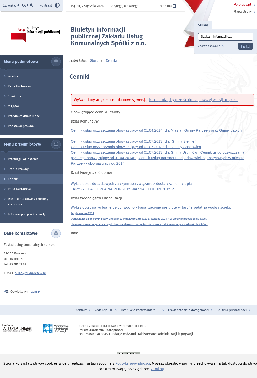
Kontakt (81, 310)
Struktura (15, 96)
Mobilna (168, 6)
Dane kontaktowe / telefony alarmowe (28, 202)
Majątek (13, 106)
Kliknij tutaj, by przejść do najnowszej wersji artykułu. (193, 99)
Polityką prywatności (132, 363)
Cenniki (13, 179)
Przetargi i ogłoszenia (23, 159)
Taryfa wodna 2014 (82, 213)
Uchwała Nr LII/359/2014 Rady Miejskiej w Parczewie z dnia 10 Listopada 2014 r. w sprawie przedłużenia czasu (139, 218)
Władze (13, 76)
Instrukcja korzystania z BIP (140, 310)
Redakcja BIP (103, 310)
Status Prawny (18, 169)
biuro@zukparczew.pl (30, 273)
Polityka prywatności (232, 310)
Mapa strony (243, 11)
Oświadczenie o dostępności (188, 310)
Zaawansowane (209, 46)
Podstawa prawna (21, 126)
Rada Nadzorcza (19, 86)
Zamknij (157, 368)
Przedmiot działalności (24, 116)
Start (94, 60)
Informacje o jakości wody (26, 214)
